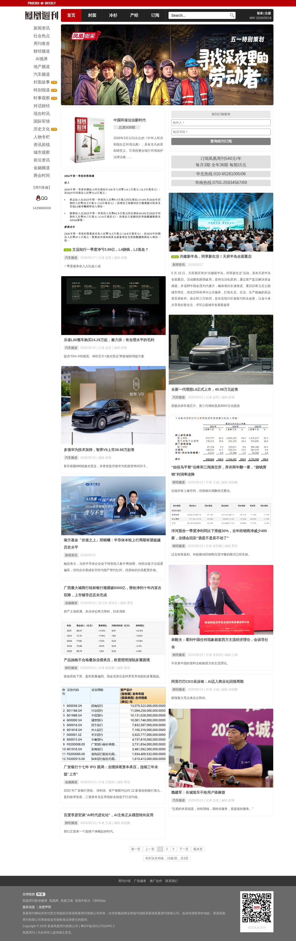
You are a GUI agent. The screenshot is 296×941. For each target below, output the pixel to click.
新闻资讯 (179, 264)
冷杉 (113, 15)
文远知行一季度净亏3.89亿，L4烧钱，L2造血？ (110, 249)
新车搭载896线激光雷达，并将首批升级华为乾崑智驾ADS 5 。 (106, 466)
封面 (92, 15)
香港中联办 (82, 900)
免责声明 (45, 907)
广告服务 (140, 881)
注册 (268, 13)
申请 (40, 894)
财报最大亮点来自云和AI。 (189, 698)
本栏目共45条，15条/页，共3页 (166, 858)
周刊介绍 (124, 881)
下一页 (183, 849)
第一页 (135, 849)
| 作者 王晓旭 (106, 782)
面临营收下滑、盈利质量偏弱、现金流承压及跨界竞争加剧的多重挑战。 (113, 676)
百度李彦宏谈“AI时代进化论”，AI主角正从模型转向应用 (108, 815)
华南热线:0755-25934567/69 (221, 182)
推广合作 (156, 881)
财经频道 (179, 482)
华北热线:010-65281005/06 (221, 174)
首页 (71, 15)
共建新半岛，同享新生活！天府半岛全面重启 (215, 256)
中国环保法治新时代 (129, 120)
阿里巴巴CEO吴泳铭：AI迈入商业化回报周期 (207, 681)
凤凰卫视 (67, 900)
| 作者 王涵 (212, 482)
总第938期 (127, 127)
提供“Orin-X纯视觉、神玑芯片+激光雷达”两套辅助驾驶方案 (104, 356)
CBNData (98, 900)
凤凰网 (53, 900)
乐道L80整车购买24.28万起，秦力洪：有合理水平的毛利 (109, 340)
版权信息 (29, 907)
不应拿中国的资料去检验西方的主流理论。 (200, 663)
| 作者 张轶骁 (213, 655)
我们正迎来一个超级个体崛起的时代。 (90, 831)
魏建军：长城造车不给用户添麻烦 (198, 792)
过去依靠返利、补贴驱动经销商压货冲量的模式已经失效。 (211, 554)
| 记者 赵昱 (104, 258)
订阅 (155, 15)
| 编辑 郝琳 (119, 258)
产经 (134, 15)
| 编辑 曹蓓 (230, 546)
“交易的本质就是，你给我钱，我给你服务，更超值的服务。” (212, 809)
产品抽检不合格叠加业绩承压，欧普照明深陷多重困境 (107, 660)
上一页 (149, 849)
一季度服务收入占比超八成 (82, 266)
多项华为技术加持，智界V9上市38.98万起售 (99, 450)
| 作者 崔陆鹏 (213, 546)
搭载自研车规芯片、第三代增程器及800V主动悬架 (205, 406)
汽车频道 (71, 258)
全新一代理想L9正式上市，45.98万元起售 (204, 389)
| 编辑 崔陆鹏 (229, 482)
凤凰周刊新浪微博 (35, 900)
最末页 (198, 849)
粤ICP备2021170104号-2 (98, 926)
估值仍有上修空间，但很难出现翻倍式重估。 (202, 491)
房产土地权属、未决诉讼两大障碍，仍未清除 (94, 611)
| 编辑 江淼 (230, 655)
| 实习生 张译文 (107, 603)
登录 (260, 13)
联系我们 (171, 881)
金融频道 (71, 603)
